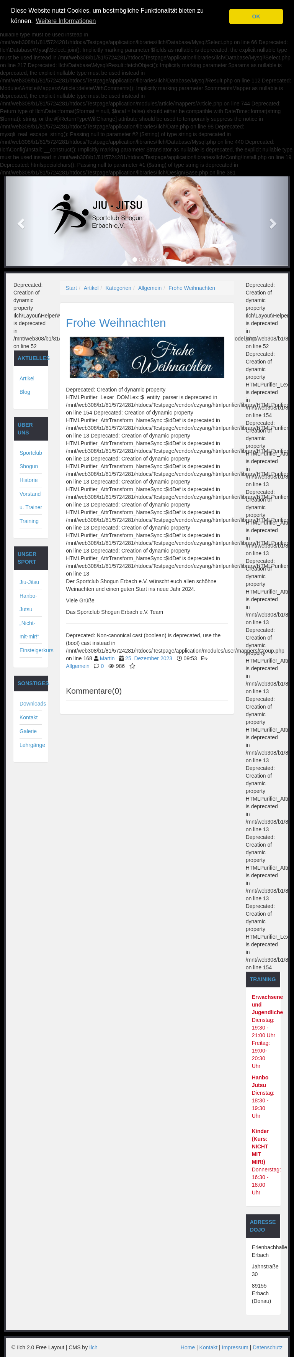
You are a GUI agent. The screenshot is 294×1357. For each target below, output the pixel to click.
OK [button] (256, 16)
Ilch (93, 1347)
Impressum (235, 1347)
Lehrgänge (32, 745)
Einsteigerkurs (37, 650)
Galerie (28, 731)
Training (29, 521)
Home (188, 1347)
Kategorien (118, 288)
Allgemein (150, 288)
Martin (107, 658)
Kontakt (29, 717)
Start (71, 288)
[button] (20, 221)
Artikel (91, 288)
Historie (29, 480)
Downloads (33, 704)
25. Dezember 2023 (148, 658)
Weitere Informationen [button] (66, 21)
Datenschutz (268, 1347)
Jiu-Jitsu (29, 582)
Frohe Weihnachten (191, 288)
